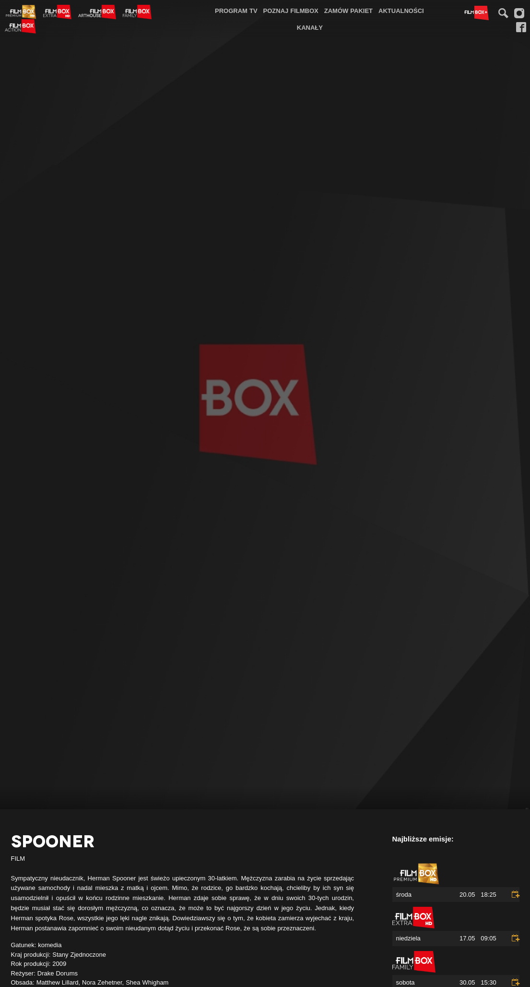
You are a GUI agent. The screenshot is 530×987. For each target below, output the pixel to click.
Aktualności (401, 10)
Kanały (310, 27)
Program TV (236, 10)
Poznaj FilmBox (290, 10)
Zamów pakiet (348, 10)
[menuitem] (236, 10)
